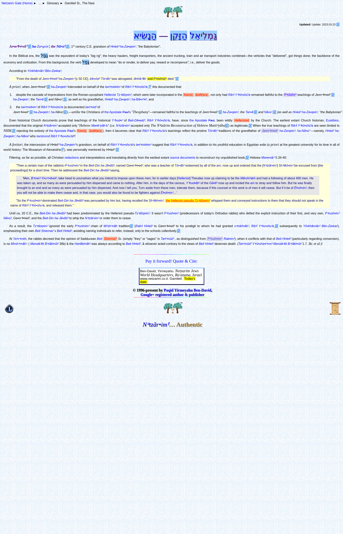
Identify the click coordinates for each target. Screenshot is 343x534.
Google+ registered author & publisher (172, 294)
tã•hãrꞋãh (140, 78)
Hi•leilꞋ (297, 112)
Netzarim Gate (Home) (17, 3)
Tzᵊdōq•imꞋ (142, 213)
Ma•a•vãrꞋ (268, 157)
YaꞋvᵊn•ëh (19, 238)
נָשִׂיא (142, 35)
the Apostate (117, 112)
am (219, 165)
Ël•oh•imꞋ (300, 188)
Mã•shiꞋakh (247, 178)
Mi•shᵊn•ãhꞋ (19, 243)
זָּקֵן (176, 35)
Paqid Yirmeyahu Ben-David (187, 290)
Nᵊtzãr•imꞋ (270, 165)
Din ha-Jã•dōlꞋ (104, 165)
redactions (72, 157)
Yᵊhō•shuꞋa (36, 205)
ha (34, 46)
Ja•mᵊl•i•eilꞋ (50, 78)
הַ (184, 35)
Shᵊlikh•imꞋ (286, 165)
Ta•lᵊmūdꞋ (167, 238)
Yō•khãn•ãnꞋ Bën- (44, 70)
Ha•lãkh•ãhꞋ (83, 243)
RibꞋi (25, 205)
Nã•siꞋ (268, 112)
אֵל (195, 35)
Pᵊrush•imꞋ (72, 165)
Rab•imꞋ (229, 238)
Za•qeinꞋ (43, 46)
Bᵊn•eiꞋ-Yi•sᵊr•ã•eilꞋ (44, 178)
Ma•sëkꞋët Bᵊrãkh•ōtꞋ (44, 243)
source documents (182, 157)
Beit (130, 120)
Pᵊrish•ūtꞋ (159, 78)
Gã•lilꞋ (213, 183)
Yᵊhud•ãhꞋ (193, 183)
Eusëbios (332, 120)
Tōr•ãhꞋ (106, 78)
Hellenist (110, 94)
